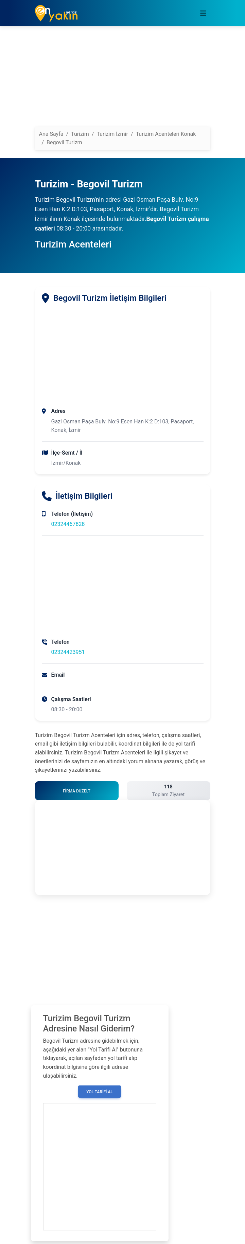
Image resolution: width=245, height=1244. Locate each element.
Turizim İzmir (112, 134)
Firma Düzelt (76, 791)
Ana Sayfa (51, 134)
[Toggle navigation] (203, 13)
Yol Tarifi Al (99, 1092)
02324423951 (68, 652)
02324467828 (68, 524)
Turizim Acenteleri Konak (166, 134)
